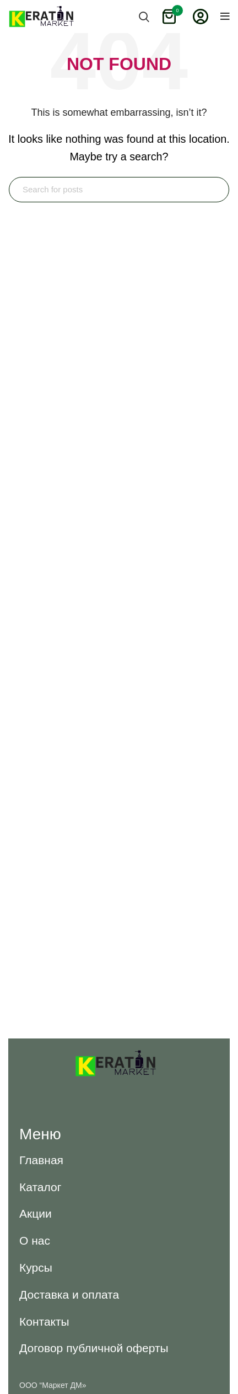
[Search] (119, 189)
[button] (41, 1160)
